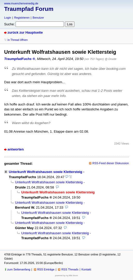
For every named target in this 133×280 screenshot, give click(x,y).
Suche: (9, 24)
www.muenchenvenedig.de (21, 3)
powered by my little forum (66, 275)
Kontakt (86, 269)
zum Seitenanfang (18, 269)
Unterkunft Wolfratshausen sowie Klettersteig (45, 172)
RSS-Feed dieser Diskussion (110, 163)
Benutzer (38, 17)
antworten (16, 149)
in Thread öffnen (18, 39)
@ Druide (110, 58)
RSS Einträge (46, 269)
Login (7, 17)
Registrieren (21, 17)
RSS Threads (69, 269)
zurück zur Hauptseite (25, 32)
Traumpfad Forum (28, 9)
